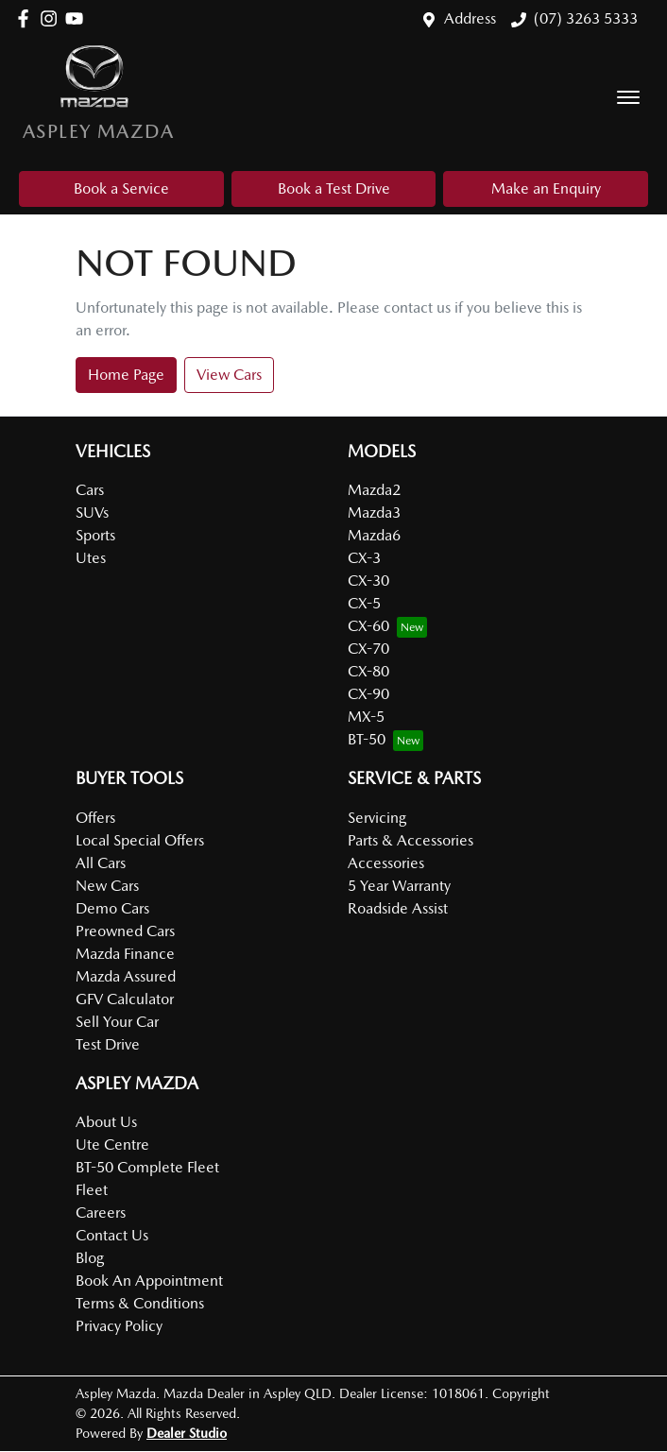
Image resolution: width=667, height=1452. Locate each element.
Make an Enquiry (546, 188)
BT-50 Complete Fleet (147, 1167)
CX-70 (368, 649)
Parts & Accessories (410, 840)
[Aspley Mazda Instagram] (52, 18)
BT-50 (366, 739)
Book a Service (121, 188)
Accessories (386, 863)
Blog (90, 1258)
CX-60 (368, 626)
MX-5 (366, 717)
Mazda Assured (126, 976)
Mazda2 (374, 490)
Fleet (92, 1190)
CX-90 (368, 694)
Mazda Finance (125, 954)
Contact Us (112, 1235)
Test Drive (108, 1044)
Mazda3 (374, 512)
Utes (91, 558)
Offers (95, 818)
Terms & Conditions (140, 1303)
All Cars (101, 863)
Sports (95, 535)
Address (470, 18)
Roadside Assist (398, 908)
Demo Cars (112, 908)
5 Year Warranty (399, 886)
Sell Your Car (117, 1022)
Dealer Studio (186, 1433)
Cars (90, 490)
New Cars (107, 886)
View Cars (229, 375)
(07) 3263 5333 (586, 18)
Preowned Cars (125, 931)
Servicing (377, 818)
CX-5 (364, 603)
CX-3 (364, 558)
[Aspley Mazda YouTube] (78, 18)
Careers (101, 1212)
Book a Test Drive (334, 188)
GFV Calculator (125, 999)
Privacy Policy (119, 1326)
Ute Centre (112, 1144)
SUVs (92, 512)
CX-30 (368, 580)
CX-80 (368, 671)
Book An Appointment (149, 1281)
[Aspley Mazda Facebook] (27, 18)
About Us (106, 1122)
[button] (628, 97)
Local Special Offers (140, 840)
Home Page (126, 375)
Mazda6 (374, 535)
